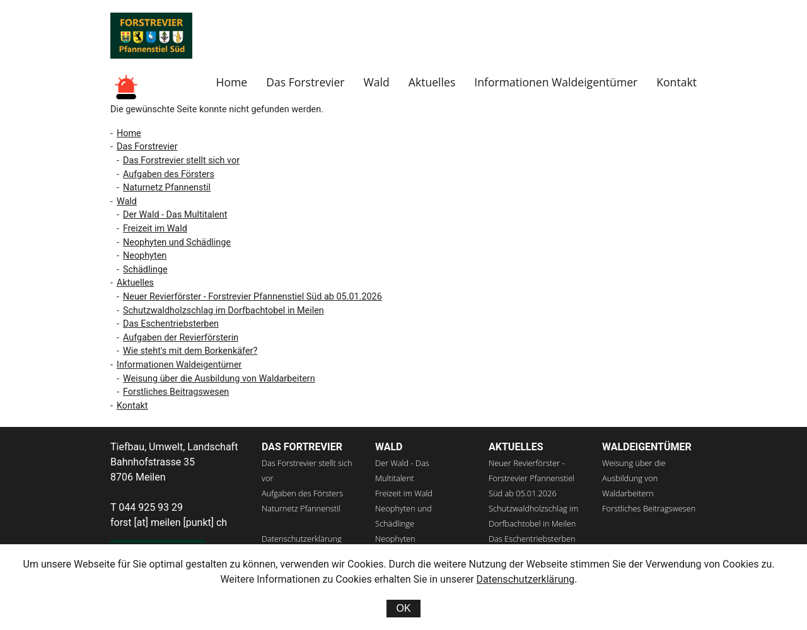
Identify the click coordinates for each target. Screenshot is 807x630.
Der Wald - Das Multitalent (175, 214)
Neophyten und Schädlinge (177, 242)
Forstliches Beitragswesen (176, 392)
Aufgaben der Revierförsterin (180, 337)
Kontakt (676, 82)
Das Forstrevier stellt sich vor (181, 160)
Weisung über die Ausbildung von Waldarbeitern (219, 378)
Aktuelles (432, 82)
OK (403, 608)
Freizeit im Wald (155, 228)
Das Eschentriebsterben (171, 323)
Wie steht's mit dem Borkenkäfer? (190, 351)
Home (231, 82)
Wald (377, 82)
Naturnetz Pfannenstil (167, 187)
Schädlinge (145, 269)
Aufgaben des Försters (168, 174)
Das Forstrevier (305, 82)
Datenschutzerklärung (302, 538)
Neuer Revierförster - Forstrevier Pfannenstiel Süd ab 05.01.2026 (252, 296)
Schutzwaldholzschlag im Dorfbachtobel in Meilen (223, 310)
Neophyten (144, 255)
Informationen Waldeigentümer (555, 82)
